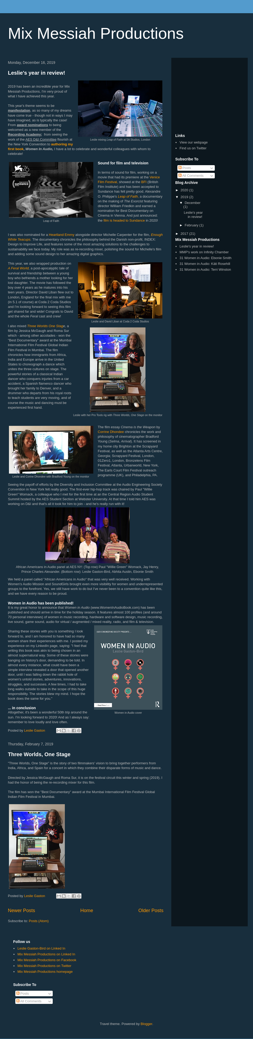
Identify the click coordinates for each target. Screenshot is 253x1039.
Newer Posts (21, 910)
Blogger (146, 1024)
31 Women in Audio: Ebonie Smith (205, 258)
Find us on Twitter (192, 148)
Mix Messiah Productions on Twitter (44, 966)
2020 (185, 190)
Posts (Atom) (39, 921)
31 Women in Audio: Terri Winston (205, 269)
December (193, 203)
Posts (184, 168)
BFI (144, 182)
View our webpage (193, 142)
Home (86, 910)
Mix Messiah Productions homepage (45, 972)
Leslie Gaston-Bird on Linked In (41, 948)
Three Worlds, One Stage (39, 754)
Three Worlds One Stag (45, 326)
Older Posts (150, 910)
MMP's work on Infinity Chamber (204, 252)
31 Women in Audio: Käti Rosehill (204, 264)
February (192, 225)
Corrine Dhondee (111, 432)
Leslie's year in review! (36, 73)
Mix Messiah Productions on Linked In (46, 954)
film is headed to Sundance (124, 220)
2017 (185, 234)
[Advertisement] (209, 95)
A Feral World (18, 268)
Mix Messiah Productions (96, 33)
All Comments (191, 176)
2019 (185, 197)
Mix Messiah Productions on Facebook (46, 960)
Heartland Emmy (61, 235)
